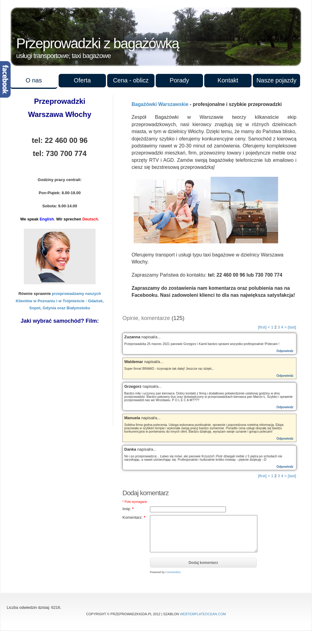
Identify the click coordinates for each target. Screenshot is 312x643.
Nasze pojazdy (276, 80)
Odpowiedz (285, 351)
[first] (262, 327)
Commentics (173, 572)
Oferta (82, 80)
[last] (292, 327)
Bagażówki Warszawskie (160, 104)
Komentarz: (133, 517)
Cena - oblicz (131, 80)
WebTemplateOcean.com (203, 614)
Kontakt (228, 80)
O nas (34, 80)
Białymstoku (78, 308)
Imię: (128, 509)
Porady (179, 80)
